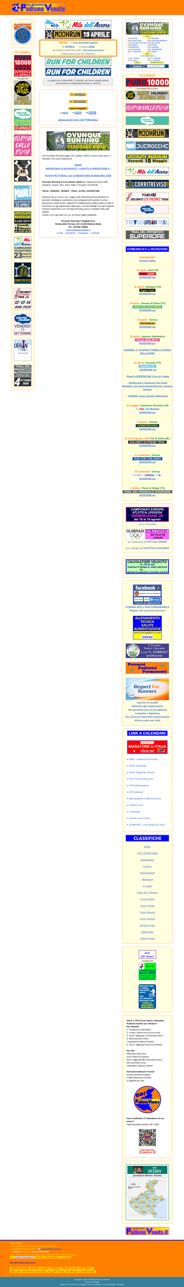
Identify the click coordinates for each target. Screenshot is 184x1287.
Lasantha (98, 1284)
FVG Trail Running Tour (141, 779)
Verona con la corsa (139, 818)
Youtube (95, 233)
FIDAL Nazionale (137, 766)
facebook (70, 233)
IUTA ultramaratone (139, 785)
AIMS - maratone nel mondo (143, 759)
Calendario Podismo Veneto (98, 1279)
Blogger (96, 1282)
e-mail (60, 233)
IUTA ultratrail (136, 792)
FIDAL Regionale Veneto (141, 772)
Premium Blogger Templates (113, 1284)
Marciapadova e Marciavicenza (145, 798)
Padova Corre (136, 805)
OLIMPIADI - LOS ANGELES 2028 (146, 825)
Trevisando (134, 812)
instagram (83, 233)
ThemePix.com (73, 1284)
